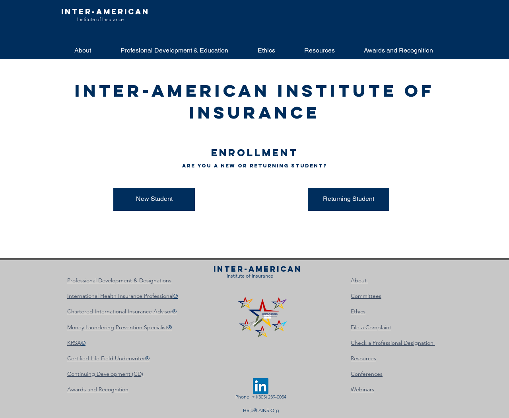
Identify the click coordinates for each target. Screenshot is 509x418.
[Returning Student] (348, 199)
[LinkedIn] (260, 386)
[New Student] (154, 199)
